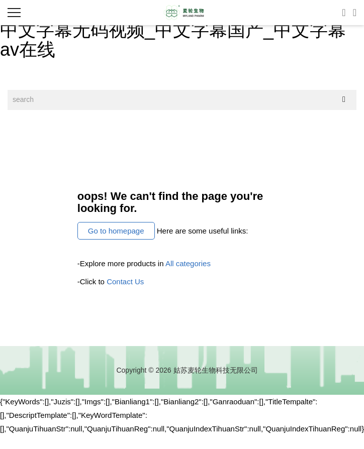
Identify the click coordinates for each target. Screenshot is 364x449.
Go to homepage (116, 231)
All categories (188, 263)
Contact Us (125, 281)
